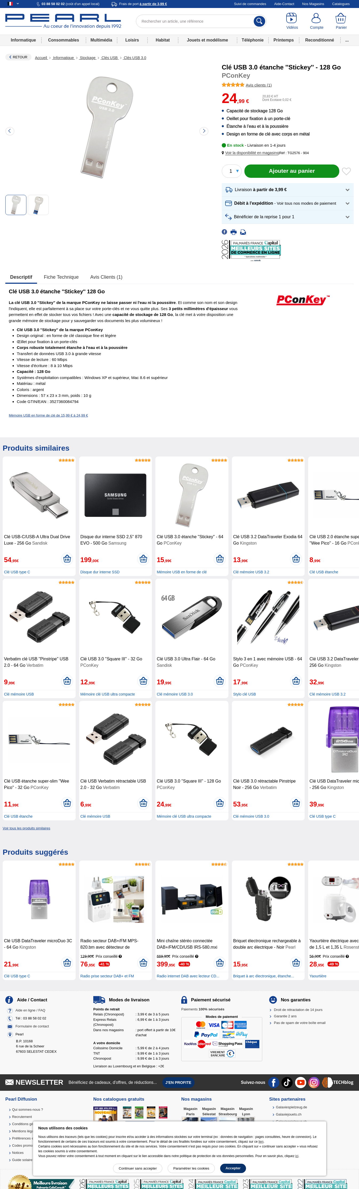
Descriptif (21, 277)
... (347, 40)
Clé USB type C (17, 572)
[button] (251, 153)
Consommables (63, 40)
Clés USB (109, 58)
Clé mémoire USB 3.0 (175, 694)
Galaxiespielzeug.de (291, 1107)
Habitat (163, 40)
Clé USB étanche (323, 572)
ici (296, 1156)
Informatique (23, 40)
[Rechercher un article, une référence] (201, 21)
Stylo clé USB (244, 694)
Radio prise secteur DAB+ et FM (107, 976)
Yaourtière (317, 976)
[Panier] (341, 21)
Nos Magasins (313, 4)
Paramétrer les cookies (191, 1168)
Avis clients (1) (106, 277)
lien (261, 1141)
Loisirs (132, 40)
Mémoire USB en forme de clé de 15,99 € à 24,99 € (48, 415)
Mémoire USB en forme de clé (182, 572)
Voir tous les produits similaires (26, 828)
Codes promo (22, 1145)
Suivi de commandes (250, 4)
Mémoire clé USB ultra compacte (107, 694)
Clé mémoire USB (19, 694)
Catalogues (341, 4)
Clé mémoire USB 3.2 (251, 572)
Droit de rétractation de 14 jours (298, 1010)
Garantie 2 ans (285, 1016)
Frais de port (143, 4)
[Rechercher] (259, 21)
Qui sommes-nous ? (27, 1110)
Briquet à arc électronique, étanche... (263, 976)
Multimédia (101, 40)
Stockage (87, 58)
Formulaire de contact (32, 1026)
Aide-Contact (284, 4)
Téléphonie (253, 40)
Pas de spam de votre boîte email (300, 1023)
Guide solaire (22, 1160)
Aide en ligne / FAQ (30, 1010)
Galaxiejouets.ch (288, 1114)
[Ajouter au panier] (291, 171)
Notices (17, 1153)
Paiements (202, 1009)
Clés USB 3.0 (134, 58)
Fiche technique (61, 277)
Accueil (41, 58)
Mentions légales (25, 1131)
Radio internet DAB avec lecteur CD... (188, 976)
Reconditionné (319, 40)
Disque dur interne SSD (100, 572)
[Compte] (316, 21)
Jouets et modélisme (207, 40)
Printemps (283, 40)
